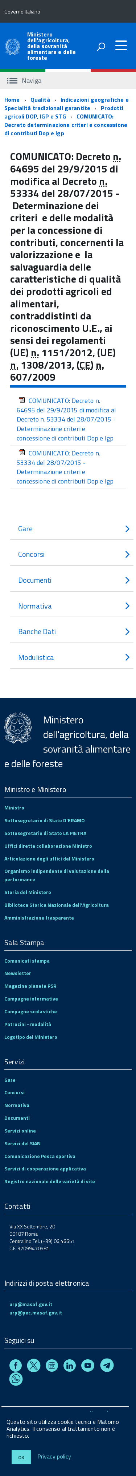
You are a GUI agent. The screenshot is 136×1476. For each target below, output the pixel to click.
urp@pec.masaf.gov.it (35, 1312)
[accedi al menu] (121, 45)
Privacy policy (54, 1456)
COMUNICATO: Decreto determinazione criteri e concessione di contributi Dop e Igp (65, 124)
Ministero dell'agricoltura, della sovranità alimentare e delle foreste (51, 46)
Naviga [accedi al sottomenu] (24, 80)
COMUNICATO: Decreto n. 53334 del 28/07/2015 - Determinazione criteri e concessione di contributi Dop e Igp (65, 467)
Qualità (40, 99)
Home (12, 99)
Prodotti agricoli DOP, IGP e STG (64, 112)
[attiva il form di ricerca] (101, 47)
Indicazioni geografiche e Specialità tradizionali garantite (66, 103)
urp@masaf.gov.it (30, 1304)
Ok (21, 1457)
